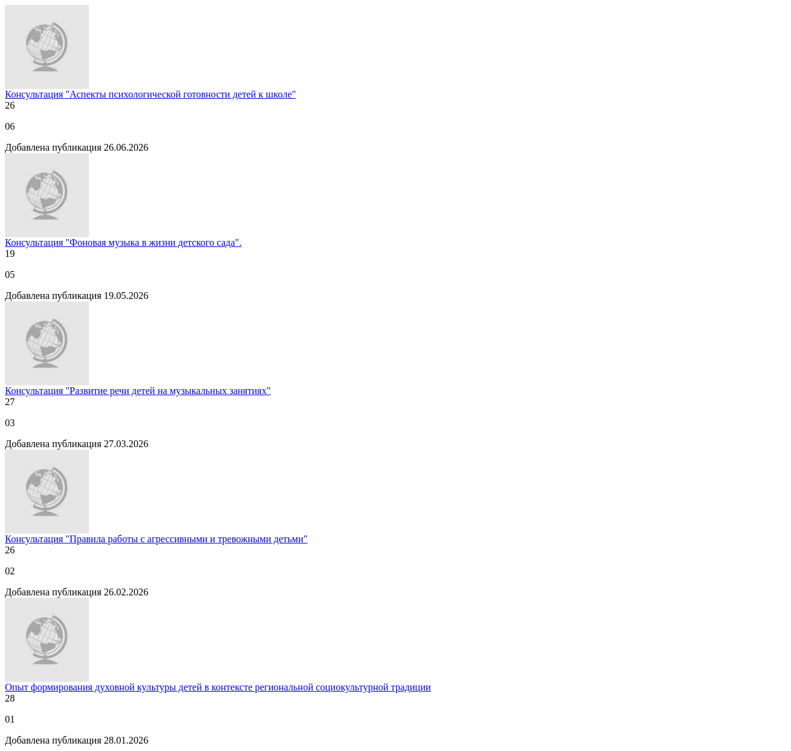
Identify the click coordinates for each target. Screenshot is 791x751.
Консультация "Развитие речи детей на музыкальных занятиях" (138, 390)
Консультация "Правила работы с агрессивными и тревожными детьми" (156, 539)
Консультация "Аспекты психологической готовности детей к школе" (150, 94)
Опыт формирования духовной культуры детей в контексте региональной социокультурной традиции (218, 687)
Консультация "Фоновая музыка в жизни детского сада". (123, 242)
